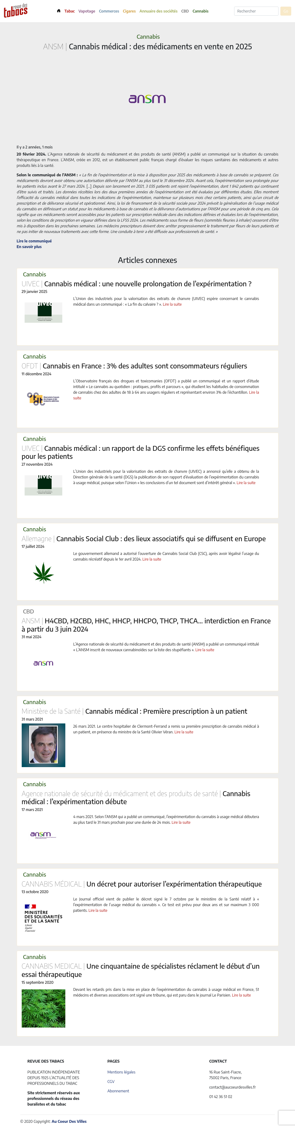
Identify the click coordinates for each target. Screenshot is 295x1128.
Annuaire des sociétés (159, 11)
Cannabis (200, 11)
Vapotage (87, 11)
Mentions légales (121, 1072)
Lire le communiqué (34, 241)
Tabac (69, 11)
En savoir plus (29, 246)
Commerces (109, 11)
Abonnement (118, 1091)
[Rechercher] (256, 11)
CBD (185, 11)
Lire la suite (172, 304)
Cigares (129, 11)
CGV (110, 1081)
